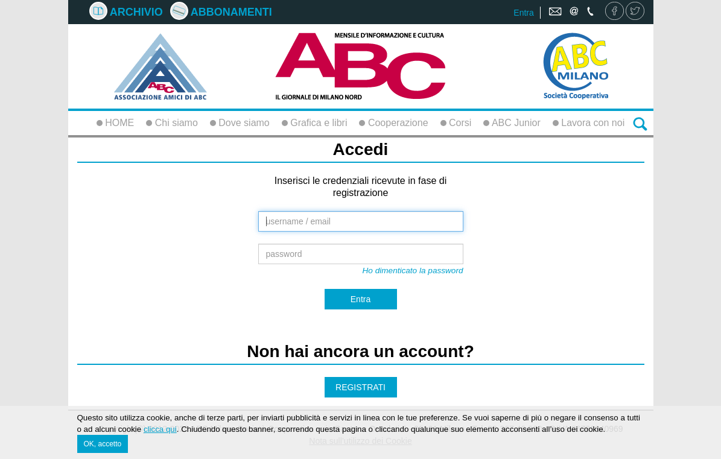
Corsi (456, 123)
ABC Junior (511, 123)
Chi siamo (172, 123)
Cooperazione (393, 123)
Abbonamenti (221, 12)
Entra (523, 12)
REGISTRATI (360, 387)
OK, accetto (103, 444)
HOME (115, 123)
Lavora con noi (588, 123)
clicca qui (160, 429)
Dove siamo (240, 123)
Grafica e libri (315, 123)
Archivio (126, 12)
